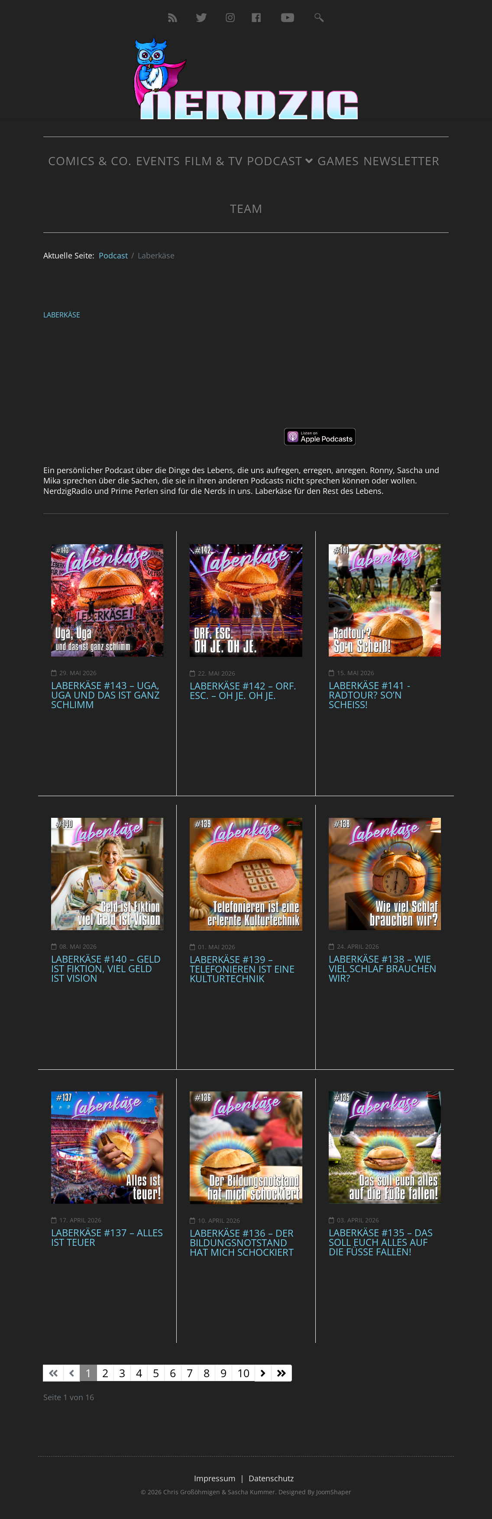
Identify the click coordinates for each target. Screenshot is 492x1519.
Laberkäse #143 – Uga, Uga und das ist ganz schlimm (105, 695)
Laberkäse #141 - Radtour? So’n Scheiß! (369, 695)
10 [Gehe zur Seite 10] (243, 1372)
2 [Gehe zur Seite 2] (105, 1372)
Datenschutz (271, 1478)
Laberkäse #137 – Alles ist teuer (107, 1237)
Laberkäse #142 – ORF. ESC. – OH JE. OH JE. (243, 690)
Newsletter (401, 161)
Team (246, 208)
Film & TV (213, 161)
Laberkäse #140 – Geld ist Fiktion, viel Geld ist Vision (106, 968)
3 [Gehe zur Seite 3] (122, 1372)
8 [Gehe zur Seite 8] (207, 1372)
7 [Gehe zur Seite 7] (190, 1372)
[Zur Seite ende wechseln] (281, 1373)
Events (158, 161)
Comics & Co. (90, 161)
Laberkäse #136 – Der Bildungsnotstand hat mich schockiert (242, 1242)
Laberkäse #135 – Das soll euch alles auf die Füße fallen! (381, 1242)
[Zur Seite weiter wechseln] (263, 1373)
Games (338, 161)
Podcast (274, 161)
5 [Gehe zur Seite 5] (156, 1372)
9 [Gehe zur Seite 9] (223, 1372)
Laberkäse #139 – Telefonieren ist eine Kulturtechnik (242, 969)
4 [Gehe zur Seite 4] (139, 1372)
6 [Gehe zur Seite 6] (173, 1372)
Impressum (215, 1478)
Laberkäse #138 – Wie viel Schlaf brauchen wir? (383, 968)
